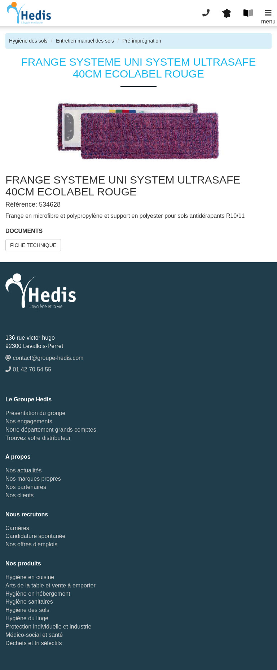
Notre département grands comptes (50, 430)
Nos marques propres (33, 479)
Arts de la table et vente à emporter (50, 585)
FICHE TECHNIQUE (33, 245)
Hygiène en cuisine (29, 577)
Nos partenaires (25, 487)
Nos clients (19, 495)
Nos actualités (23, 470)
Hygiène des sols (28, 41)
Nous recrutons (26, 514)
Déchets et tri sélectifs (33, 643)
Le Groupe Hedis (28, 399)
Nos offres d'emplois (31, 544)
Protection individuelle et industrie (48, 626)
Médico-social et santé (34, 635)
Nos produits (23, 563)
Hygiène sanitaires (29, 602)
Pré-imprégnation (141, 41)
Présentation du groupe (35, 413)
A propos (18, 457)
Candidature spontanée (35, 536)
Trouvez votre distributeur (38, 438)
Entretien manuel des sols (85, 41)
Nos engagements (28, 421)
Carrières (17, 528)
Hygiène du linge (26, 618)
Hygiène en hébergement (37, 594)
